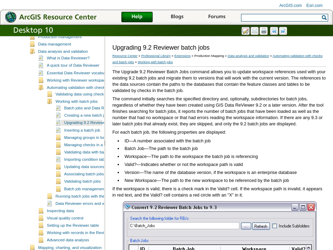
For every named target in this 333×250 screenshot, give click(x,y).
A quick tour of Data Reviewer (73, 84)
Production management (60, 56)
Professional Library (156, 56)
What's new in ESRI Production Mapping (74, 49)
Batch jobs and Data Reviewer (91, 127)
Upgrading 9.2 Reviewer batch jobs (95, 142)
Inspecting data (60, 230)
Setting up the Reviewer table (73, 244)
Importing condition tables (87, 178)
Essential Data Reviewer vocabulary (79, 92)
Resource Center (125, 56)
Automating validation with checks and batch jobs (90, 107)
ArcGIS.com (290, 5)
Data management (54, 63)
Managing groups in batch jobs (91, 157)
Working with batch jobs (76, 120)
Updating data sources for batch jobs (96, 186)
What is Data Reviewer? (68, 77)
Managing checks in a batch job (92, 164)
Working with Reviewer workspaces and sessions (90, 99)
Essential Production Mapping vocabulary (74, 41)
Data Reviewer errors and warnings (87, 222)
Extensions (182, 56)
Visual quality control (65, 237)
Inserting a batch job (82, 149)
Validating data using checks (81, 113)
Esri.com (314, 5)
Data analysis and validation (63, 70)
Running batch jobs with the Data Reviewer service (101, 215)
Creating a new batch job (86, 134)
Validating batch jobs (82, 200)
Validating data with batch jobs (91, 171)
